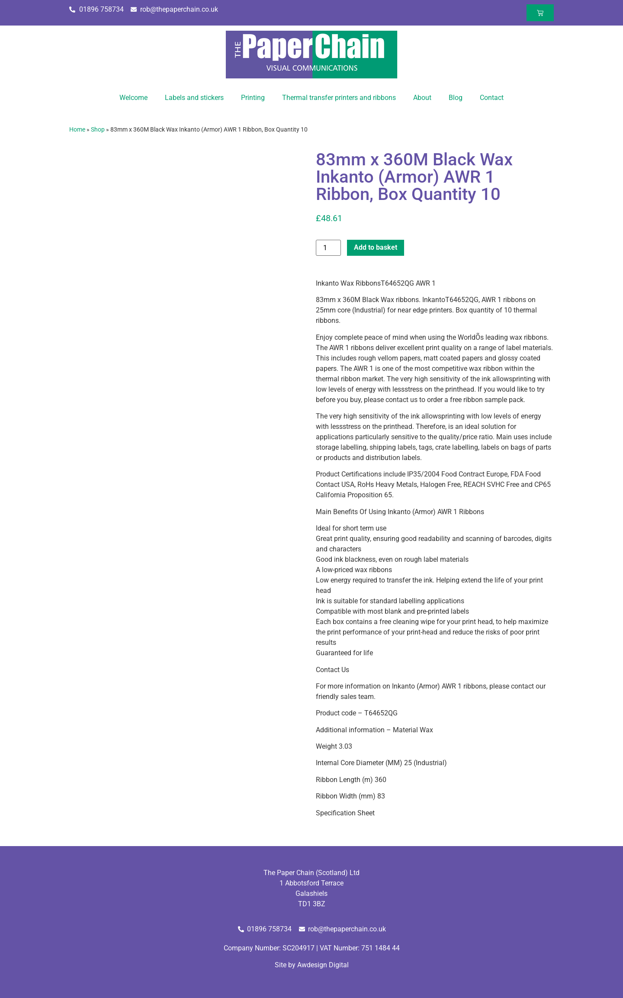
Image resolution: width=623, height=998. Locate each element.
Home (77, 129)
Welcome (133, 97)
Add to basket (375, 247)
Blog (455, 97)
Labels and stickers (194, 97)
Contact (492, 97)
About (422, 97)
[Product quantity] (328, 248)
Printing (253, 97)
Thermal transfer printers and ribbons (339, 97)
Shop (98, 129)
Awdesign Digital (323, 965)
